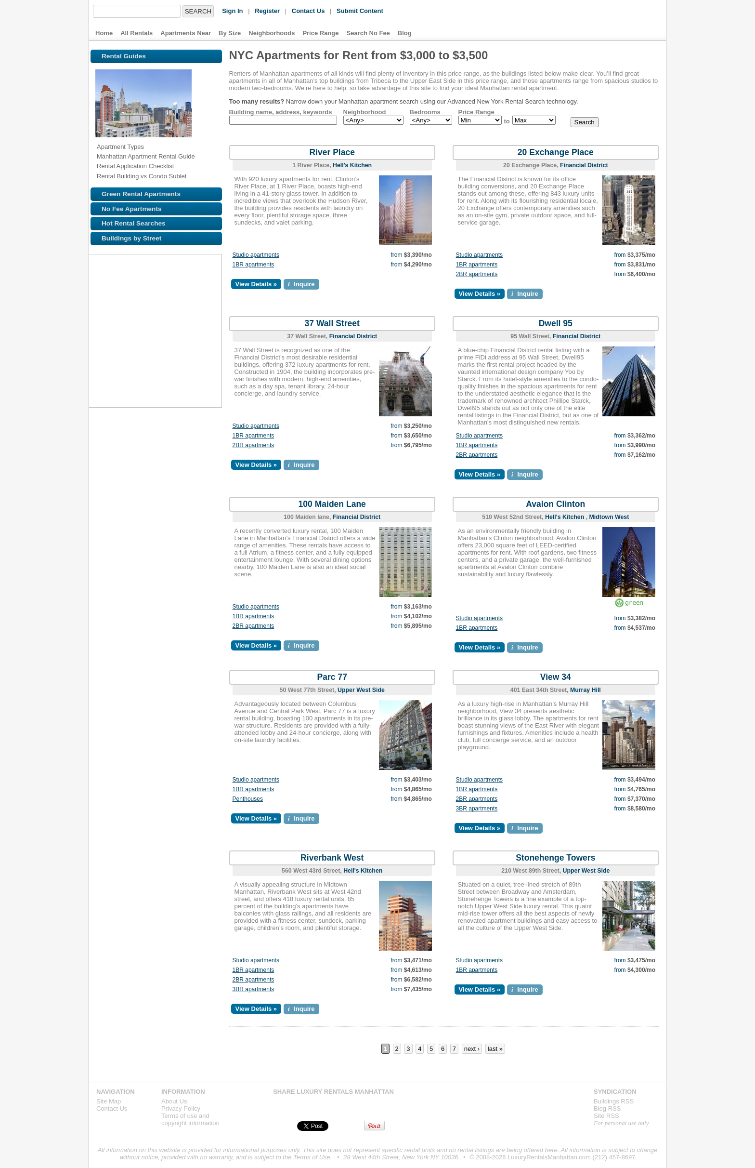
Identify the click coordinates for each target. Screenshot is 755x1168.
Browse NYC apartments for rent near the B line (185, 368)
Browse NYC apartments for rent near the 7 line (188, 304)
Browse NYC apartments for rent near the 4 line (206, 304)
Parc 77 (332, 677)
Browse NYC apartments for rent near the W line (103, 368)
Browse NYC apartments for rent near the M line (145, 326)
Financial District (584, 165)
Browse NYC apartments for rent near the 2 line (124, 304)
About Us (174, 1101)
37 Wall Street (332, 323)
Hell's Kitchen (352, 165)
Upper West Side (361, 690)
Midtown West (609, 517)
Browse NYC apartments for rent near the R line (185, 347)
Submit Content (360, 10)
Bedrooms (425, 112)
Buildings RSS (614, 1101)
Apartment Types (120, 146)
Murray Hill (585, 690)
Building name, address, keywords (280, 112)
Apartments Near (185, 33)
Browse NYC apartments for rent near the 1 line (103, 304)
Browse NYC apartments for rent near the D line (164, 368)
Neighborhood (364, 112)
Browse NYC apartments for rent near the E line (103, 347)
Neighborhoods (271, 33)
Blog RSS (607, 1108)
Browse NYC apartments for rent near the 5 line (103, 326)
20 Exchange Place (556, 152)
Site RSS (606, 1115)
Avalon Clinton (555, 504)
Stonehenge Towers (555, 858)
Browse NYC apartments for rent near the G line (124, 368)
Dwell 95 (556, 323)
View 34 (555, 677)
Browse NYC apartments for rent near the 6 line (124, 326)
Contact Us (308, 10)
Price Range (320, 33)
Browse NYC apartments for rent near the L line (145, 347)
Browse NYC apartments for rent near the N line (164, 347)
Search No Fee (368, 33)
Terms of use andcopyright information (190, 1119)
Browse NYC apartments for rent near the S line (166, 326)
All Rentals (136, 33)
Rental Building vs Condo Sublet (141, 176)
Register (267, 10)
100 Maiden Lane (332, 504)
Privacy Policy (180, 1108)
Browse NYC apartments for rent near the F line (142, 368)
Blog (405, 33)
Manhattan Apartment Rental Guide (146, 156)
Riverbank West (332, 858)
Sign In (232, 10)
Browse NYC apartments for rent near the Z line (124, 347)
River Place (332, 152)
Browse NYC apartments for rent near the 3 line (145, 304)
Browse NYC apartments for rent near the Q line (206, 347)
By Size (230, 33)
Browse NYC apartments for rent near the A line (185, 326)
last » (495, 1048)
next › (472, 1048)
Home (104, 33)
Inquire (301, 284)
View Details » (256, 284)
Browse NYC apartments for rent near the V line (206, 368)
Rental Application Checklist (135, 166)
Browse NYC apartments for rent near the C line (206, 326)
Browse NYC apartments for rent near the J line (166, 304)
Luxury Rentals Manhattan (598, 20)
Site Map (108, 1101)
